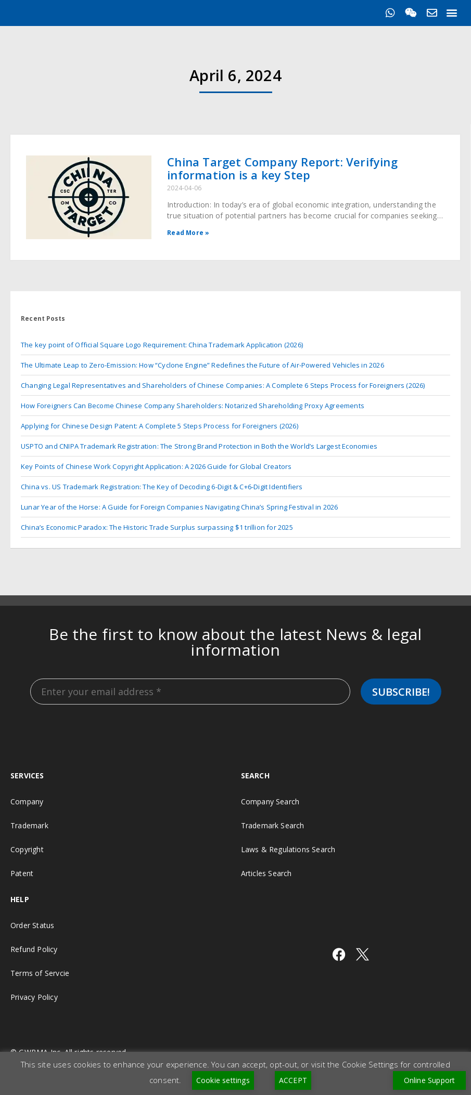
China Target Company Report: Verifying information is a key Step (282, 168)
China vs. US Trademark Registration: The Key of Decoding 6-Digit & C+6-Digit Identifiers (162, 486)
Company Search (270, 801)
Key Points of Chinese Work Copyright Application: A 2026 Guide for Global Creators (156, 466)
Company (26, 801)
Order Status (32, 925)
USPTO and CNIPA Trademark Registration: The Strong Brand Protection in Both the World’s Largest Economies (199, 446)
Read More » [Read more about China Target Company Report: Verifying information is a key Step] (188, 232)
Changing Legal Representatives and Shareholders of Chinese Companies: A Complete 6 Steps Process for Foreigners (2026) (223, 385)
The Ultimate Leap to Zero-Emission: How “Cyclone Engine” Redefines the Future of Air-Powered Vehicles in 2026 (202, 365)
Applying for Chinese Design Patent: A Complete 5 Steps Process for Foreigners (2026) (159, 426)
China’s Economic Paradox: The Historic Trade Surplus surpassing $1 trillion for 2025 (157, 527)
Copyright (27, 849)
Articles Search (266, 873)
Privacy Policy (34, 997)
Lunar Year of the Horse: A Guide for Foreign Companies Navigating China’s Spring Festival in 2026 (179, 507)
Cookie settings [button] (223, 1080)
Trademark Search (272, 825)
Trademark (29, 825)
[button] (452, 12)
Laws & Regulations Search (288, 849)
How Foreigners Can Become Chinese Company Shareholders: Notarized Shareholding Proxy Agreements (192, 405)
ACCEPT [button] (293, 1080)
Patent (21, 873)
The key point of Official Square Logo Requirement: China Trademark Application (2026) (162, 344)
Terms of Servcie (39, 973)
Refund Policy (34, 949)
